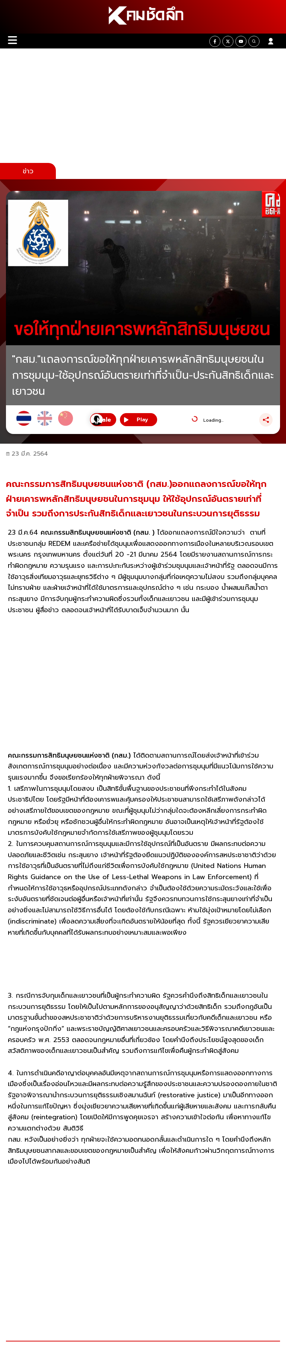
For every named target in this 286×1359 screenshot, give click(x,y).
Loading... (213, 420)
